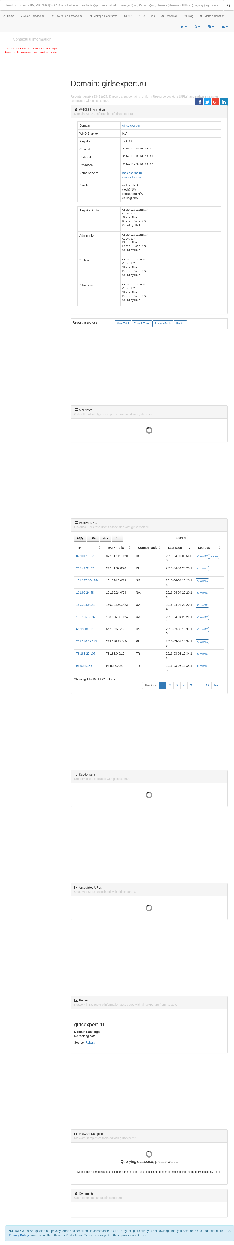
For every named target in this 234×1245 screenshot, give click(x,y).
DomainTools (142, 323)
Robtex (180, 323)
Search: (200, 538)
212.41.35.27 (85, 568)
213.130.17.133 (86, 641)
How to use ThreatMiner (67, 16)
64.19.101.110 (85, 629)
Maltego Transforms (103, 16)
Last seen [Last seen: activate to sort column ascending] (175, 547)
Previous (151, 685)
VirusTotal (123, 323)
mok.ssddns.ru (132, 173)
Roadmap (169, 16)
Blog (188, 16)
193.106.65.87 (85, 617)
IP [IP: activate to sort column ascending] (79, 547)
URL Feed (147, 16)
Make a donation (212, 16)
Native (214, 556)
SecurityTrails (163, 323)
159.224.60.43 (85, 604)
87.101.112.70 (85, 556)
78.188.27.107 (85, 653)
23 (207, 685)
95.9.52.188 (84, 665)
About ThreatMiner (33, 16)
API (128, 16)
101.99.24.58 (85, 592)
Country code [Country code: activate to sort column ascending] (147, 547)
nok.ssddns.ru (131, 177)
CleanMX (202, 556)
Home (8, 16)
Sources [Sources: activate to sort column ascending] (204, 547)
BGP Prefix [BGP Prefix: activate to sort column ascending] (116, 547)
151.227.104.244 (87, 580)
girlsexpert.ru (131, 125)
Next (217, 685)
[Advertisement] (32, 86)
